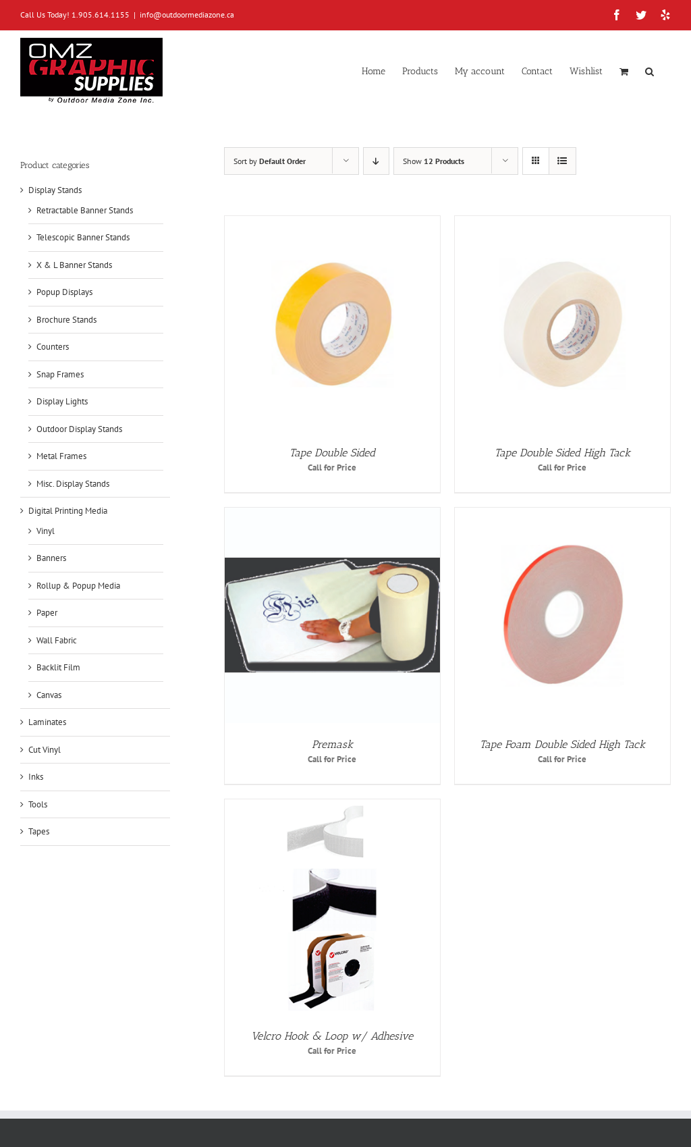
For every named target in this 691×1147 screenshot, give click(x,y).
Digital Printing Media (67, 510)
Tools (37, 804)
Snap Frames (60, 374)
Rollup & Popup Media (78, 585)
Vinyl (45, 531)
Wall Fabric (56, 640)
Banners (51, 558)
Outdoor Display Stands (79, 429)
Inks (35, 776)
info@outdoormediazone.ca (187, 14)
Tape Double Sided (332, 452)
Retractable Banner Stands (84, 210)
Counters (52, 346)
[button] (649, 70)
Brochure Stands (66, 319)
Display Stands (55, 190)
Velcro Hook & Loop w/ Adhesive (332, 1036)
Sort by (269, 161)
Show (433, 161)
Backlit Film (58, 667)
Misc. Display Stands (72, 483)
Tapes (38, 831)
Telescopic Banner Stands (83, 237)
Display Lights (62, 401)
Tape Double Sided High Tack (562, 452)
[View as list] (562, 161)
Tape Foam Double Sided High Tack (562, 744)
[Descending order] (376, 161)
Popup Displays (64, 292)
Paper (46, 612)
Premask (332, 744)
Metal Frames (61, 456)
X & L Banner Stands (74, 265)
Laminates (47, 722)
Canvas (48, 695)
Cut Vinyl (44, 749)
